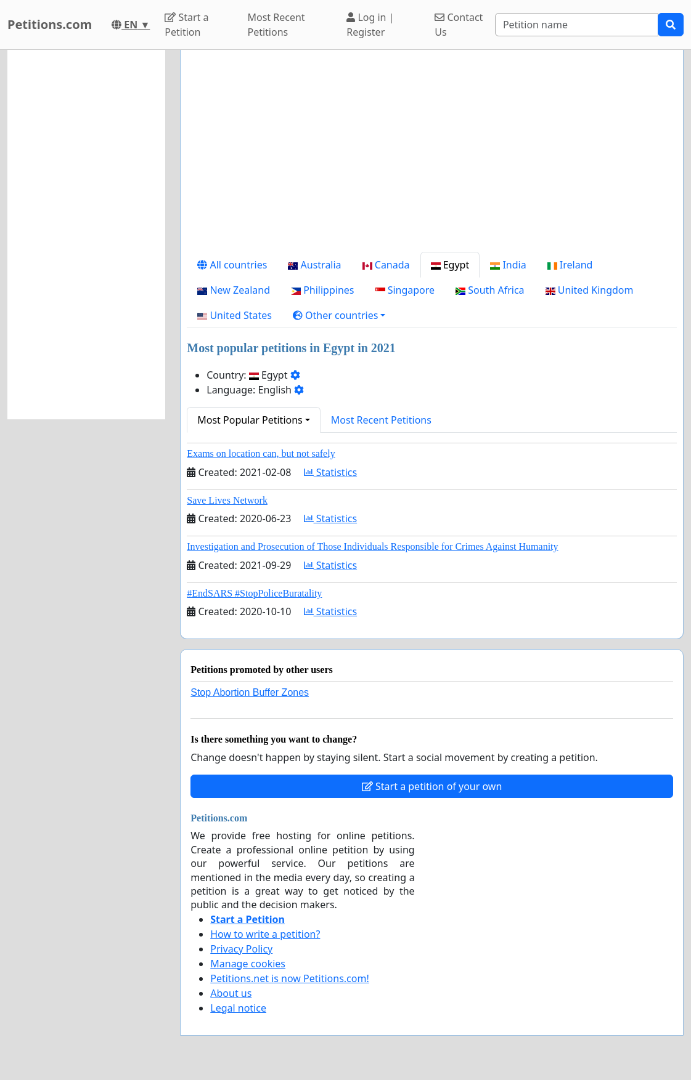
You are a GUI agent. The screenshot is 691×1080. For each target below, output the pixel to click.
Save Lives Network (227, 500)
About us (230, 993)
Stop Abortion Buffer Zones (249, 692)
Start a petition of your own (432, 786)
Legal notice (238, 1008)
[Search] (576, 24)
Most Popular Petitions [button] (250, 420)
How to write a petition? (265, 934)
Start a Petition (186, 24)
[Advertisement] (432, 156)
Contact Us (459, 24)
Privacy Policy (241, 949)
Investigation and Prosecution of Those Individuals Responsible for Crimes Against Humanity (372, 546)
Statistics (331, 472)
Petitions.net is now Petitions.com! (289, 978)
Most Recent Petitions (276, 24)
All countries (232, 265)
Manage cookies (247, 963)
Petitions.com (49, 24)
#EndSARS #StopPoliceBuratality (254, 593)
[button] (339, 315)
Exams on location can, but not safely (261, 453)
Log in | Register (370, 24)
